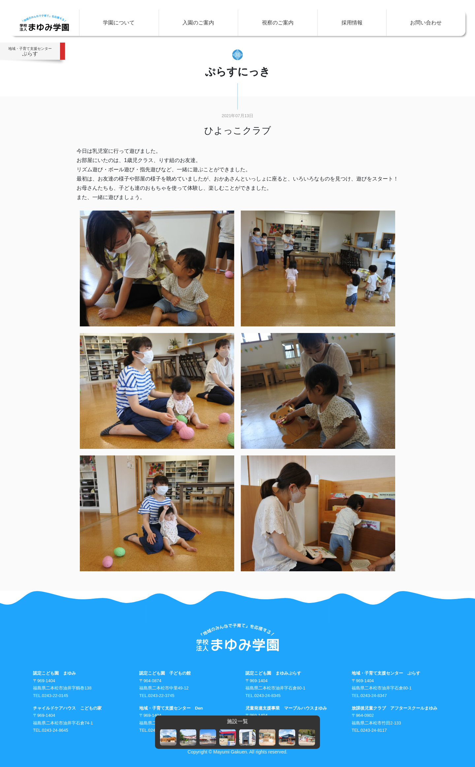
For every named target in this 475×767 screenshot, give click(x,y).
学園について (119, 22)
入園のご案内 (198, 22)
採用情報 (352, 22)
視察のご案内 (278, 22)
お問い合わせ (426, 22)
